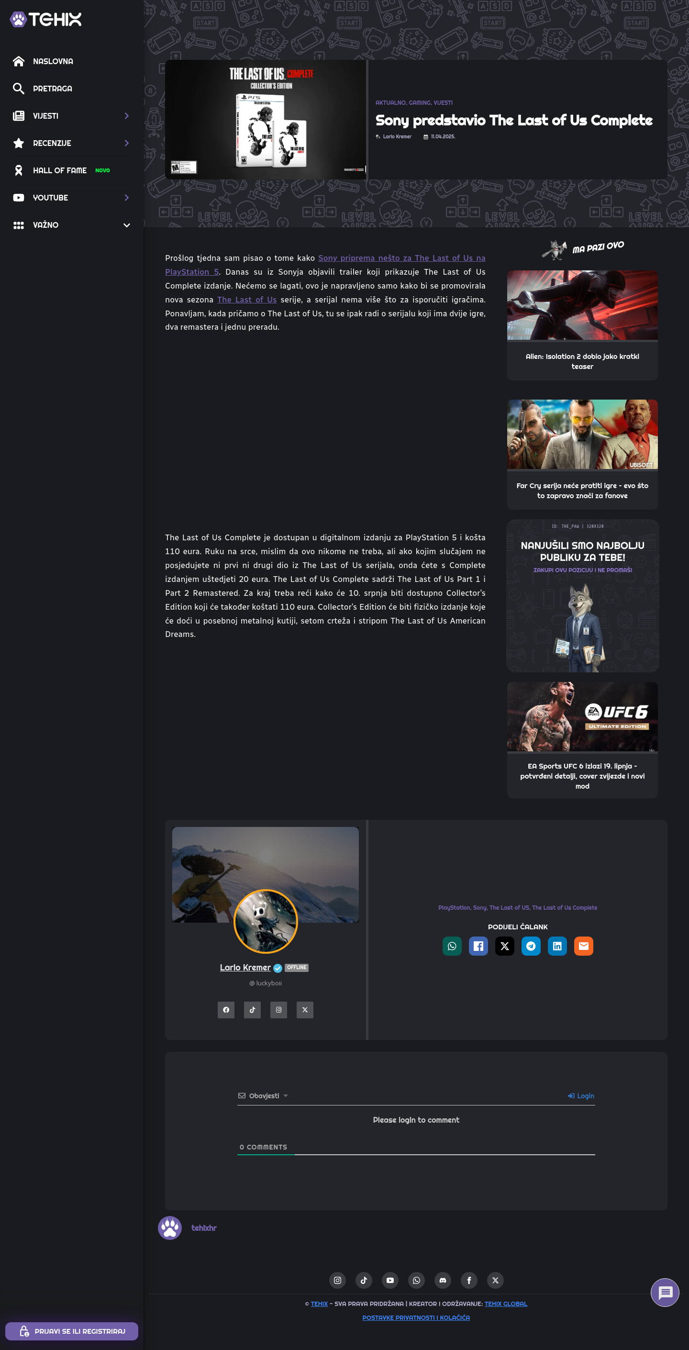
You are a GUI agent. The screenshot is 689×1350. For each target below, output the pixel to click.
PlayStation (454, 907)
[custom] (364, 1280)
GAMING (420, 102)
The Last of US (509, 907)
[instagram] (337, 1280)
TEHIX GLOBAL (506, 1303)
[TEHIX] (45, 19)
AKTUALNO (391, 102)
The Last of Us (247, 299)
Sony (480, 907)
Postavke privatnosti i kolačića (416, 1317)
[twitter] (495, 1280)
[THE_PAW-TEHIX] (582, 595)
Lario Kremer (265, 968)
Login (581, 1096)
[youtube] (390, 1280)
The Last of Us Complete (564, 907)
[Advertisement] (325, 720)
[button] (71, 115)
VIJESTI (443, 102)
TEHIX (319, 1303)
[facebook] (469, 1280)
